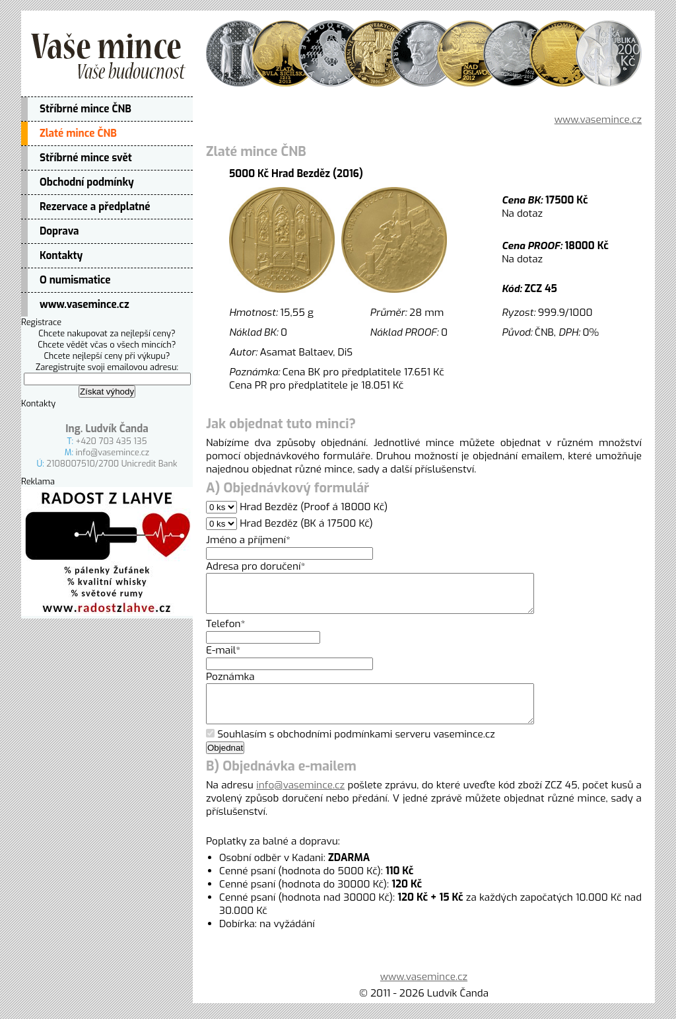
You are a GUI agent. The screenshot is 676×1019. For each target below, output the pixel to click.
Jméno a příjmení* (248, 540)
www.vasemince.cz (84, 304)
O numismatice (75, 280)
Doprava (59, 231)
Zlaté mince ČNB (78, 133)
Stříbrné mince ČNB (85, 109)
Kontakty (61, 255)
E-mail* (223, 658)
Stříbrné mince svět (86, 158)
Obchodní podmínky (87, 182)
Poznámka (230, 684)
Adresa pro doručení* (255, 566)
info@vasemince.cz (113, 452)
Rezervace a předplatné (95, 206)
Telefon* (226, 631)
